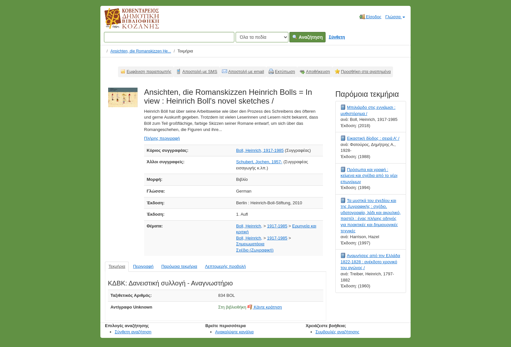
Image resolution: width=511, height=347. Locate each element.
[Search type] (262, 37)
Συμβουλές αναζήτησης (337, 331)
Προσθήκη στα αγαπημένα (366, 71)
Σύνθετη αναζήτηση (133, 331)
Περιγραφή (143, 266)
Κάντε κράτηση (264, 307)
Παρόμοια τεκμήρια (179, 266)
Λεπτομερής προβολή (225, 266)
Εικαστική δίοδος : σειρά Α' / (373, 138)
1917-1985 (277, 226)
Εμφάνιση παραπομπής (149, 71)
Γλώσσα (395, 16)
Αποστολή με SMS (199, 71)
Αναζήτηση (307, 37)
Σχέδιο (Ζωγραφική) (255, 250)
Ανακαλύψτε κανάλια (234, 331)
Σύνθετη (337, 37)
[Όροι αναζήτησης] (169, 37)
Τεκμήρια (117, 266)
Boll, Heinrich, (249, 226)
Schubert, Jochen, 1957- (259, 161)
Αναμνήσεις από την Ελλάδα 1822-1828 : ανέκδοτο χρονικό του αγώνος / (370, 261)
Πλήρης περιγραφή (162, 138)
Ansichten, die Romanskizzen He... (140, 51)
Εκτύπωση (285, 71)
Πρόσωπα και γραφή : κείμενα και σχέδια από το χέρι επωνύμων (369, 175)
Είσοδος (370, 16)
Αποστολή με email (246, 71)
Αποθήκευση (318, 71)
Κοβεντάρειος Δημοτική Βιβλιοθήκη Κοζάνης (125, 22)
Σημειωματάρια (250, 243)
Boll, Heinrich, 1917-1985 (260, 150)
